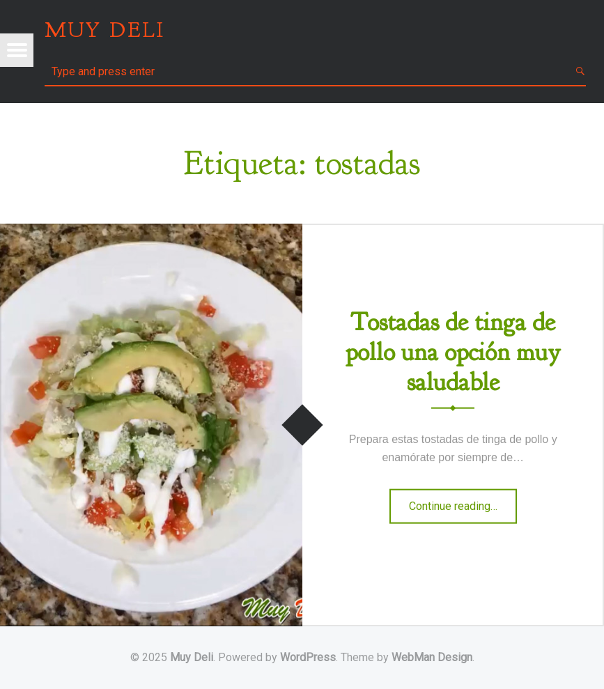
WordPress (308, 657)
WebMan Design (432, 657)
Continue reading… (463, 510)
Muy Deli (191, 657)
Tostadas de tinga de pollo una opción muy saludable (453, 352)
